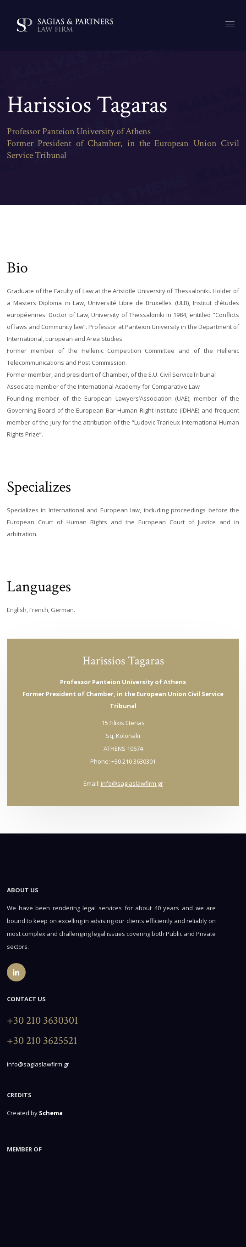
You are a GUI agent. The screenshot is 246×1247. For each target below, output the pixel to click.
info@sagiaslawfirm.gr (132, 783)
